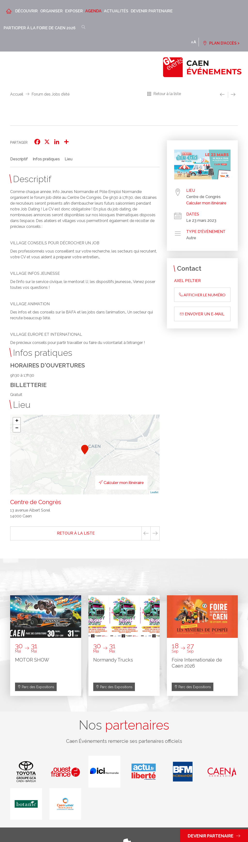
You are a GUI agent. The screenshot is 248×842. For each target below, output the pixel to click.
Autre (191, 238)
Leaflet (154, 492)
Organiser (51, 11)
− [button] (16, 428)
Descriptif (19, 159)
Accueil (16, 94)
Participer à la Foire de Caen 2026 (40, 28)
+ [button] (16, 421)
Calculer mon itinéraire (121, 482)
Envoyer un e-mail (202, 314)
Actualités (116, 11)
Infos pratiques (46, 159)
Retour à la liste (167, 93)
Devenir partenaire (152, 11)
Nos (124, 725)
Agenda (93, 11)
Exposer (74, 11)
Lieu (68, 159)
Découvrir (26, 11)
